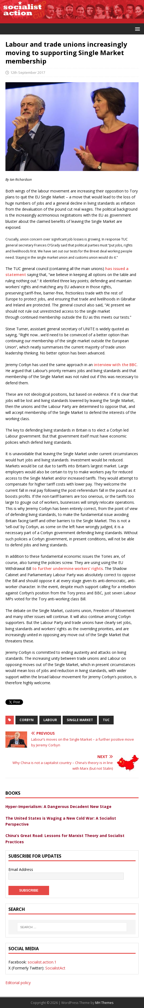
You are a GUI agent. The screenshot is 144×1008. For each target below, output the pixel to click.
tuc (106, 720)
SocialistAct (55, 968)
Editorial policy (18, 982)
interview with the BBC (115, 364)
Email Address (20, 869)
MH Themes (104, 1002)
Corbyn (27, 720)
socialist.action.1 (42, 962)
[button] (136, 29)
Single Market (80, 720)
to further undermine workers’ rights (67, 568)
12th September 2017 (27, 72)
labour (50, 720)
